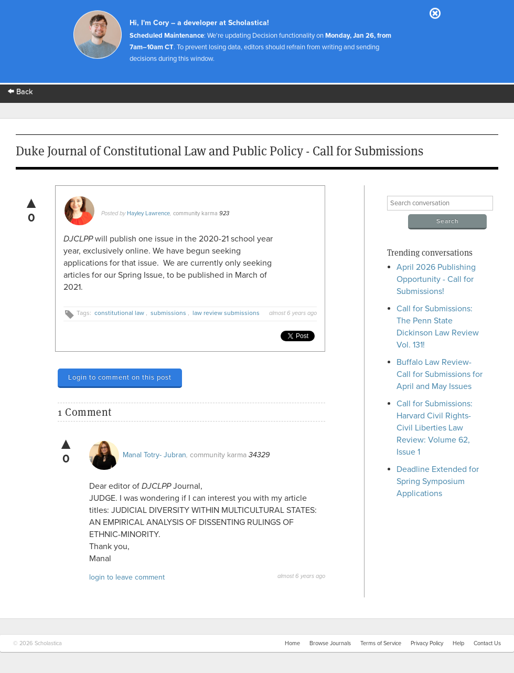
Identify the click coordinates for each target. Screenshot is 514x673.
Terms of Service (380, 643)
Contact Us (487, 643)
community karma (195, 213)
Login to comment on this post (120, 377)
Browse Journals (330, 643)
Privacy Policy (427, 643)
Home (292, 643)
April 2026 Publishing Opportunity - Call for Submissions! (436, 279)
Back (20, 91)
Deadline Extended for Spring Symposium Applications (438, 481)
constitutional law (119, 313)
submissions (168, 313)
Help (458, 643)
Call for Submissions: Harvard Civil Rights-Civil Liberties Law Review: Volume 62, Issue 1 (435, 427)
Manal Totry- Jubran (154, 454)
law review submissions (226, 313)
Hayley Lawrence (148, 213)
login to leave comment (127, 577)
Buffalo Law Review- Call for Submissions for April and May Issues (440, 374)
